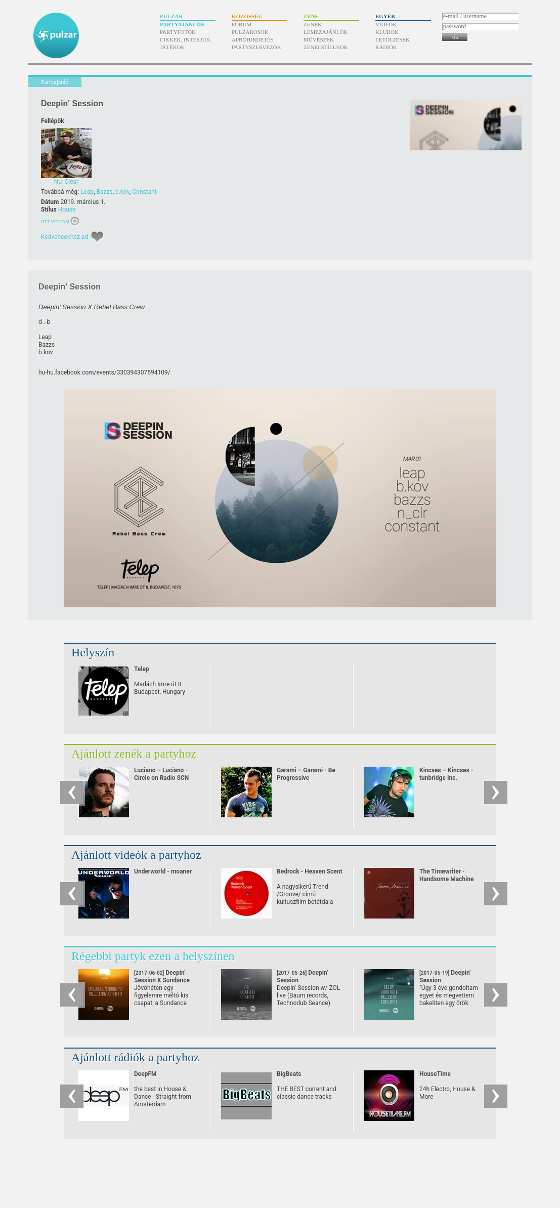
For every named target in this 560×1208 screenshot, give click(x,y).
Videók (386, 24)
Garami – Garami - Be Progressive (306, 774)
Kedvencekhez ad (64, 236)
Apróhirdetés (253, 39)
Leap (87, 191)
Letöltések (392, 39)
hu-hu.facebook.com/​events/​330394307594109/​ (104, 372)
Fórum (241, 24)
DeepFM (145, 1073)
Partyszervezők (256, 47)
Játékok (172, 47)
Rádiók (386, 47)
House (67, 209)
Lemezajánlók (326, 32)
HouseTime (435, 1073)
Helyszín (92, 652)
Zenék (313, 24)
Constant (144, 191)
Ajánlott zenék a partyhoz (133, 753)
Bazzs (105, 191)
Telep (141, 669)
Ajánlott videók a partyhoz (136, 854)
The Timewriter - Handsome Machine (446, 875)
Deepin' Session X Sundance (162, 980)
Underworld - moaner (163, 871)
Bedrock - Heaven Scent (309, 871)
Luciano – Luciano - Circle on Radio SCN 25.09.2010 (161, 778)
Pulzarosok (250, 32)
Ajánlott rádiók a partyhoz (135, 1057)
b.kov (122, 191)
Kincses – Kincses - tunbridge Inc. (446, 774)
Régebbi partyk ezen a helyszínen (153, 956)
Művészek (319, 39)
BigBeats (289, 1073)
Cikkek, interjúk (185, 39)
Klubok (387, 32)
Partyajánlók (182, 24)
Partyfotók (178, 32)
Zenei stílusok (326, 47)
